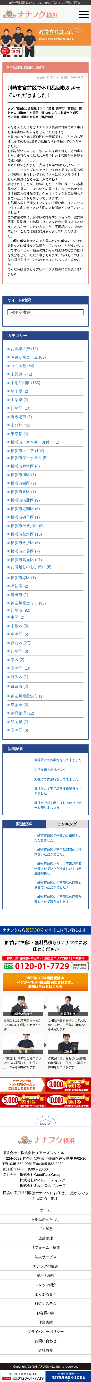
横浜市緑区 (20, 578)
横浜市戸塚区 (22, 466)
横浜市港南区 (22, 509)
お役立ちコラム (24, 357)
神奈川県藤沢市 (24, 696)
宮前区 (28, 67)
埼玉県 (16, 391)
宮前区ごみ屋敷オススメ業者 (35, 108)
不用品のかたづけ (45, 1219)
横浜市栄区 (20, 483)
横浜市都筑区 (22, 534)
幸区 (14, 660)
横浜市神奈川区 (24, 526)
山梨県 (16, 400)
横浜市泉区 (20, 492)
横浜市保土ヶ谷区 (26, 458)
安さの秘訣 (45, 1275)
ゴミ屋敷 (18, 366)
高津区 (16, 668)
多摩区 (16, 634)
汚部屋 (16, 586)
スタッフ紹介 (46, 1285)
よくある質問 (46, 1294)
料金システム (46, 1303)
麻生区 (16, 677)
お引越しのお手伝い (28, 567)
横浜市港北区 (22, 500)
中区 (14, 617)
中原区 (16, 626)
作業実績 (45, 1322)
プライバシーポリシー (45, 1332)
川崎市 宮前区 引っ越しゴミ (38, 112)
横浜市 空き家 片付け (32, 442)
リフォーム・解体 (45, 1247)
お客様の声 (20, 349)
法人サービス (46, 1257)
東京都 (16, 434)
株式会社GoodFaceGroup (40, 1174)
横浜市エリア (22, 451)
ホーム (45, 1210)
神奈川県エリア (24, 603)
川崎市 (39, 67)
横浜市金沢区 (22, 543)
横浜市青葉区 (22, 551)
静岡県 (16, 722)
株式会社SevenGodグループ (43, 1185)
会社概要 (45, 1350)
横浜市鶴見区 (22, 560)
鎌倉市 (16, 686)
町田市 (16, 595)
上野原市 (18, 374)
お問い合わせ (46, 1341)
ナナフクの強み (45, 1266)
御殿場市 (18, 417)
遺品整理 (18, 713)
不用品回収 (14, 67)
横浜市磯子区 (22, 517)
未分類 (16, 425)
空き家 (16, 705)
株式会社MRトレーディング (42, 1180)
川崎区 (16, 408)
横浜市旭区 (20, 475)
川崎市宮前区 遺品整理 (37, 116)
